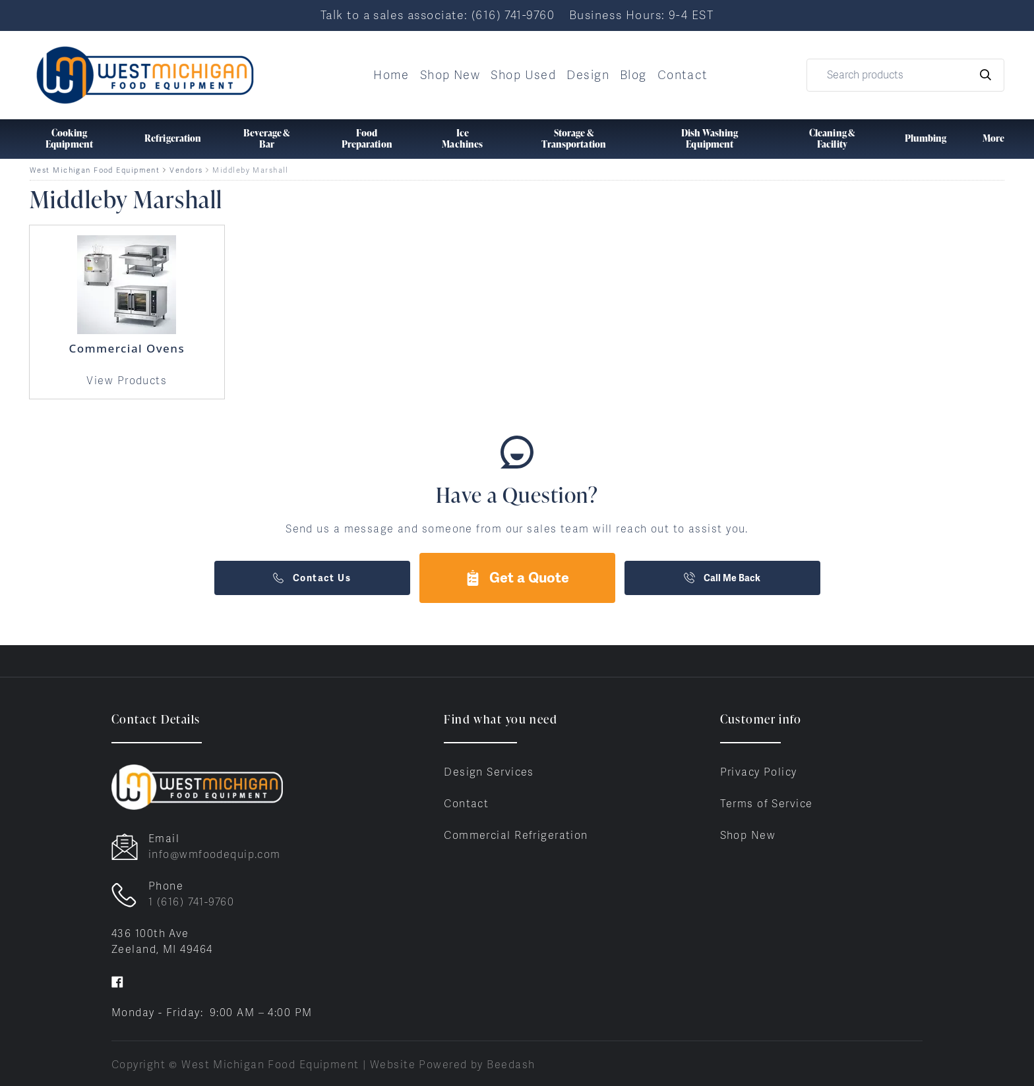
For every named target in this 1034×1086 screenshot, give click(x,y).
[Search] (905, 75)
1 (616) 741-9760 (191, 902)
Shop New (450, 74)
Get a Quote (517, 577)
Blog (633, 74)
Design (587, 74)
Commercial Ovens (127, 348)
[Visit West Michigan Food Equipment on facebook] (117, 981)
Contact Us (312, 578)
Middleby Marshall (250, 170)
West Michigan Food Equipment (95, 170)
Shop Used (523, 74)
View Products (126, 380)
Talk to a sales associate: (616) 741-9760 (437, 14)
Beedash (511, 1065)
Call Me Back (722, 578)
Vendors (185, 170)
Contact (682, 74)
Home (391, 74)
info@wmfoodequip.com (214, 854)
